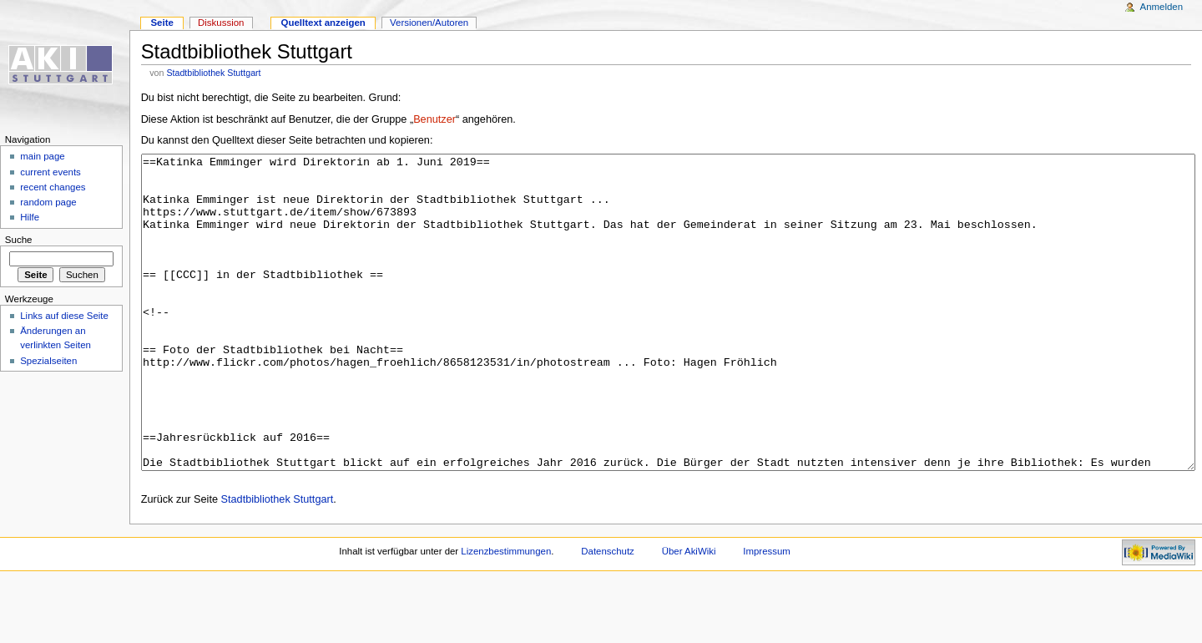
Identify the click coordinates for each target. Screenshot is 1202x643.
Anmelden (1162, 7)
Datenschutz (607, 614)
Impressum (766, 614)
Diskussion (221, 23)
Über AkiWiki (689, 614)
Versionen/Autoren (429, 23)
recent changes (52, 187)
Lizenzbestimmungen (506, 614)
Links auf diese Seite (64, 316)
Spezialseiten (48, 361)
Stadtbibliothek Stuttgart (213, 73)
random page (48, 202)
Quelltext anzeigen (323, 23)
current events (50, 172)
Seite (161, 23)
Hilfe (29, 217)
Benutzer (434, 119)
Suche (19, 240)
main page (42, 156)
